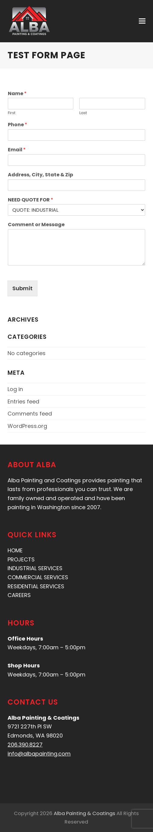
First (11, 113)
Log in (15, 389)
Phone (17, 125)
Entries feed (23, 401)
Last (83, 113)
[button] (142, 21)
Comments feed (30, 413)
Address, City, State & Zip (40, 175)
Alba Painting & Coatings (84, 813)
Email (17, 150)
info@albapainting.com (39, 753)
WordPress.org (27, 426)
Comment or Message (36, 225)
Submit (22, 288)
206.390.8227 (25, 744)
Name (17, 94)
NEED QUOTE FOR (30, 200)
